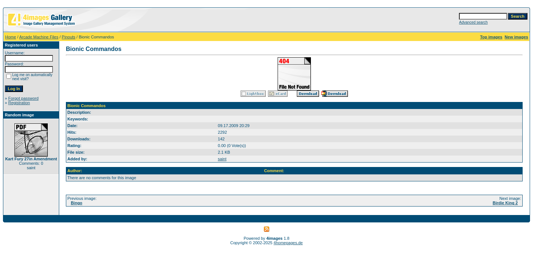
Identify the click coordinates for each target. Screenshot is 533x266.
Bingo (76, 203)
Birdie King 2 (505, 203)
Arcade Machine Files (38, 37)
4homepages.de (288, 243)
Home (10, 37)
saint (222, 159)
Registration (19, 102)
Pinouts (69, 37)
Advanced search (473, 22)
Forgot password (23, 98)
